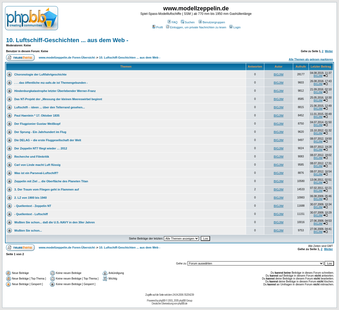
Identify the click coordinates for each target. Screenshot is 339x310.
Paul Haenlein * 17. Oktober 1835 (37, 115)
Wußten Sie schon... (28, 230)
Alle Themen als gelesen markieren (311, 59)
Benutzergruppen (212, 22)
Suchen (188, 22)
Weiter (329, 51)
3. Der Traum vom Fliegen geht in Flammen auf (46, 189)
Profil (157, 27)
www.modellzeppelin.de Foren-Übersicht (67, 57)
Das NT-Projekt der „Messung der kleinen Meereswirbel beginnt (58, 99)
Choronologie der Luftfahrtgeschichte (40, 74)
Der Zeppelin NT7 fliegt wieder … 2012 (40, 148)
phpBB (162, 300)
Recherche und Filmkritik (31, 156)
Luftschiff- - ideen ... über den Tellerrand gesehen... (49, 107)
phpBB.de (182, 303)
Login (234, 27)
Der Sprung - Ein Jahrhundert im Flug (40, 132)
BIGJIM (279, 74)
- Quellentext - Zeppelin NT (32, 205)
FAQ (172, 22)
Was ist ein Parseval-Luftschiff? (36, 173)
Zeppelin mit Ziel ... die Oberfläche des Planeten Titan (51, 181)
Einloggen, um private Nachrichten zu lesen (196, 27)
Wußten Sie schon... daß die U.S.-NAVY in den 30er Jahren (54, 222)
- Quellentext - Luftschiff (31, 214)
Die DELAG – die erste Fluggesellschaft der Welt (47, 140)
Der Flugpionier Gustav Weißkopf (37, 123)
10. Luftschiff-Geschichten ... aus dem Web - (67, 40)
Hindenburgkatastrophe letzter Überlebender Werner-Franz (55, 90)
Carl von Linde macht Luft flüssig (37, 164)
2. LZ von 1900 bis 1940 (30, 197)
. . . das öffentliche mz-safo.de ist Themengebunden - (51, 82)
